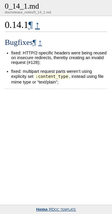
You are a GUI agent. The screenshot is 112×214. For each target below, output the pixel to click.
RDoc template (56, 209)
